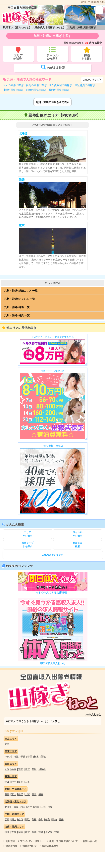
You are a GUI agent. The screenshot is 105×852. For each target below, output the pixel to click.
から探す (27, 534)
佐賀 (27, 832)
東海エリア (11, 776)
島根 (34, 819)
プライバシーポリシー (32, 841)
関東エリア (11, 751)
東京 (7, 744)
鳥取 (27, 819)
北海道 (8, 807)
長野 (20, 794)
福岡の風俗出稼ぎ (36, 85)
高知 (54, 819)
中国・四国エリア (14, 814)
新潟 (7, 794)
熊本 (34, 832)
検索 (77, 544)
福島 (50, 807)
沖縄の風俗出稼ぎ (13, 89)
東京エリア (11, 738)
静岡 (13, 781)
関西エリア (11, 763)
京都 (20, 769)
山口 (20, 819)
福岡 (7, 832)
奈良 (34, 769)
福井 (40, 794)
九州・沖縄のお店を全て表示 (52, 102)
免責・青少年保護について (63, 841)
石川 (34, 794)
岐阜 (20, 781)
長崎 (20, 832)
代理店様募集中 (50, 846)
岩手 (29, 807)
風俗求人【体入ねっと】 (17, 27)
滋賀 (27, 769)
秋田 (23, 807)
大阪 (7, 769)
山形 (43, 807)
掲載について (30, 846)
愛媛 (61, 819)
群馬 (29, 756)
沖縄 (56, 832)
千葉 (23, 756)
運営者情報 (12, 846)
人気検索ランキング (52, 554)
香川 (40, 819)
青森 (16, 807)
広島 (7, 819)
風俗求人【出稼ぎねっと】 (50, 27)
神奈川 (8, 756)
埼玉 (16, 756)
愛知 (7, 781)
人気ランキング (92, 79)
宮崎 (40, 832)
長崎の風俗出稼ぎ (59, 89)
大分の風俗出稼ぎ (13, 85)
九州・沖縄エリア (14, 826)
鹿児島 (48, 832)
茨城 (43, 756)
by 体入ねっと (93, 714)
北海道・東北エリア (15, 801)
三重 (27, 781)
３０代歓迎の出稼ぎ (60, 85)
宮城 (36, 807)
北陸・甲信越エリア (15, 789)
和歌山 (42, 769)
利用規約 (10, 841)
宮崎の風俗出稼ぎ (36, 89)
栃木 (36, 756)
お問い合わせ (90, 841)
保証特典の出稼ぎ (85, 85)
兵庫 (13, 769)
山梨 (27, 794)
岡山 (13, 819)
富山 (13, 794)
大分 (13, 832)
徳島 (47, 819)
